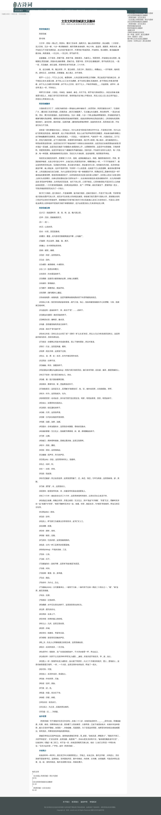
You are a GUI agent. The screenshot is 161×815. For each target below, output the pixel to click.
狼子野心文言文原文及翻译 (137, 39)
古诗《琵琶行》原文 (135, 37)
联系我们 (75, 802)
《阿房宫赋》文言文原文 (41, 788)
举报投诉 (93, 802)
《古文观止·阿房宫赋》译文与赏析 (45, 776)
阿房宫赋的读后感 (134, 26)
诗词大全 (14, 14)
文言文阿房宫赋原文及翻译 (42, 782)
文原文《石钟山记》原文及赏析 (139, 41)
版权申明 (84, 802)
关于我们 (66, 802)
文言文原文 (19, 11)
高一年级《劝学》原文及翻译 (138, 34)
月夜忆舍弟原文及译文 (135, 32)
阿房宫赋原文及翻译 (135, 28)
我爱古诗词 (6, 14)
